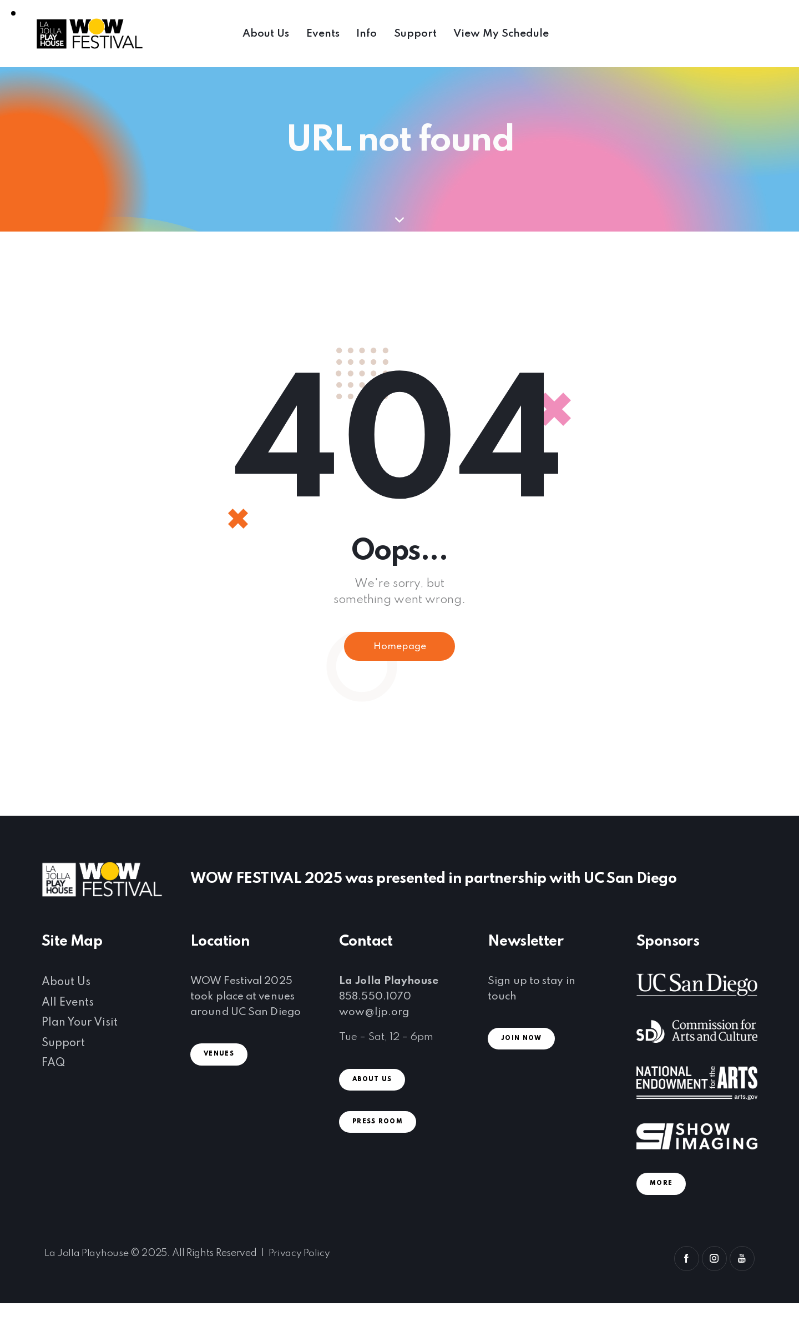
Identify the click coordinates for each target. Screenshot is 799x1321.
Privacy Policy (299, 1255)
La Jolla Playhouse (86, 1255)
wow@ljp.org (374, 1013)
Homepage (400, 647)
